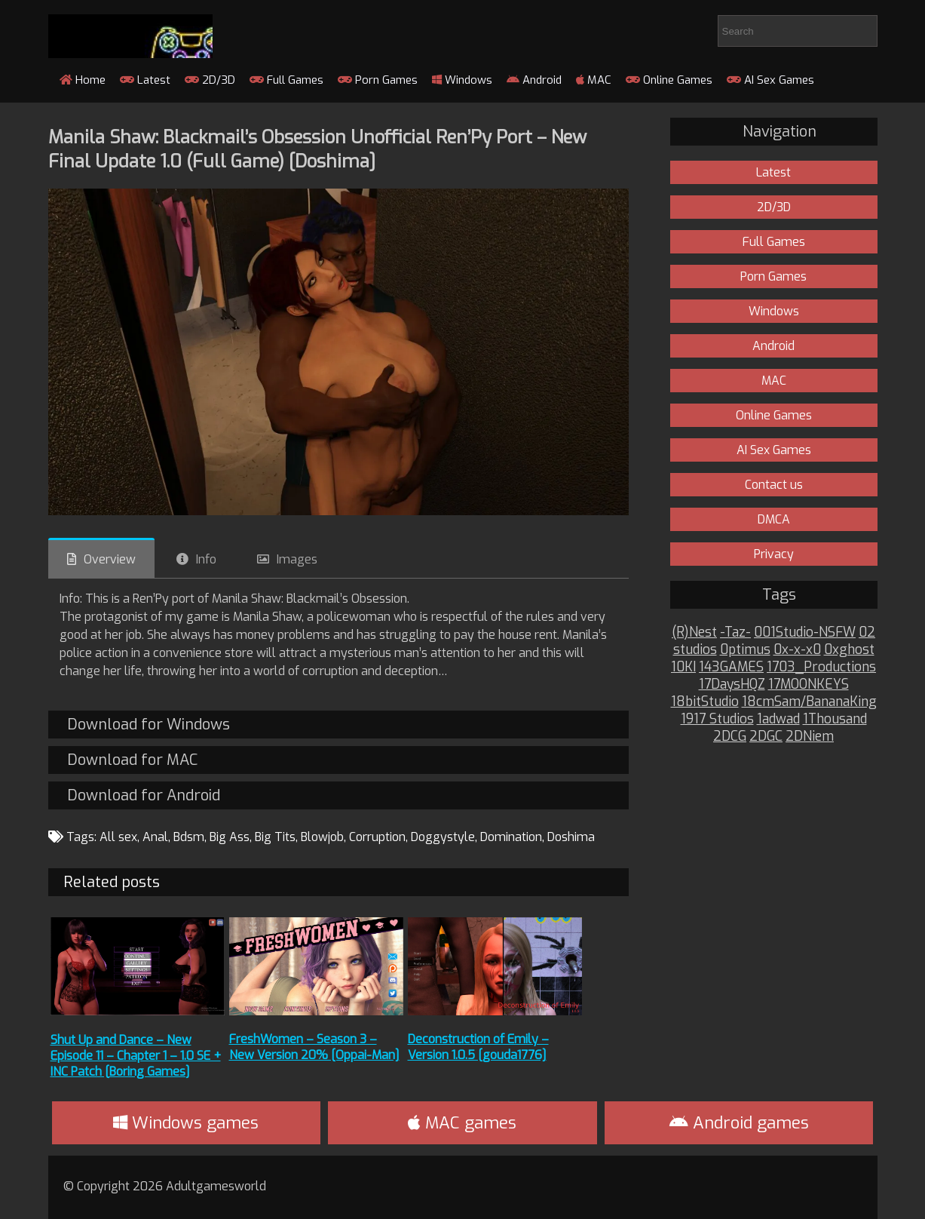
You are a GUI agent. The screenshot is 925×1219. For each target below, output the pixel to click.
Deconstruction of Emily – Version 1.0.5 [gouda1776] (478, 1047)
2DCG (729, 736)
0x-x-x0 (797, 650)
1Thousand (835, 719)
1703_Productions (821, 667)
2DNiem (810, 736)
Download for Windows (148, 724)
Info (206, 559)
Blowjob (322, 837)
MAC (593, 80)
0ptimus (745, 650)
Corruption (377, 837)
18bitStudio (705, 702)
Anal (155, 837)
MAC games (462, 1123)
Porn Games (378, 80)
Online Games (669, 80)
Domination (511, 837)
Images (297, 559)
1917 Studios (717, 719)
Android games (739, 1123)
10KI (683, 667)
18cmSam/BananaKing (809, 702)
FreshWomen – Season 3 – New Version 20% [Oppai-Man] (314, 1047)
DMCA (774, 519)
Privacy (774, 554)
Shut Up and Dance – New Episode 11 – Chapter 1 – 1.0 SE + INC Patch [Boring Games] (136, 1055)
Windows (462, 80)
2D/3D (210, 80)
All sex (118, 837)
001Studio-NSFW (805, 632)
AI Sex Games (770, 80)
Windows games (186, 1123)
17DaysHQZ (732, 684)
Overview (110, 559)
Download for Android (143, 795)
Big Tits (275, 837)
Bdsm (188, 837)
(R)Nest (694, 632)
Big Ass (230, 837)
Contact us (774, 485)
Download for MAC (132, 760)
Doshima (571, 837)
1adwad (778, 719)
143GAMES (731, 667)
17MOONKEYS (808, 684)
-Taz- (735, 632)
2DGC (766, 736)
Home (83, 80)
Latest (145, 80)
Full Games (286, 80)
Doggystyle (443, 837)
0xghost (849, 650)
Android (534, 80)
